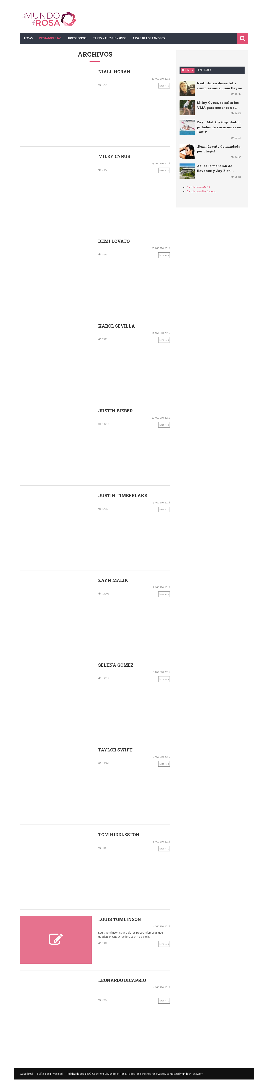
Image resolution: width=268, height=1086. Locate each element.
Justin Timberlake (122, 495)
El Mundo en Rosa (115, 1073)
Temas (28, 38)
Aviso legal (26, 1073)
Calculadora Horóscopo (201, 191)
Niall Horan (114, 71)
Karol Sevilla (116, 326)
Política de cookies (78, 1073)
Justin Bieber (115, 410)
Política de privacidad (50, 1073)
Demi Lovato (114, 241)
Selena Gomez (116, 665)
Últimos (187, 70)
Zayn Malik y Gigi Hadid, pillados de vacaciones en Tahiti (219, 127)
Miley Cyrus (114, 156)
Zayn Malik (113, 580)
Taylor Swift (115, 750)
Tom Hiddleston (118, 834)
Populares (204, 70)
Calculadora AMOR (198, 187)
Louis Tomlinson (119, 919)
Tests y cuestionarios (109, 38)
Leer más (164, 85)
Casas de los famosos (149, 38)
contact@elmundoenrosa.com (185, 1073)
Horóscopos (77, 38)
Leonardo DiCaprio (122, 980)
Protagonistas (50, 38)
